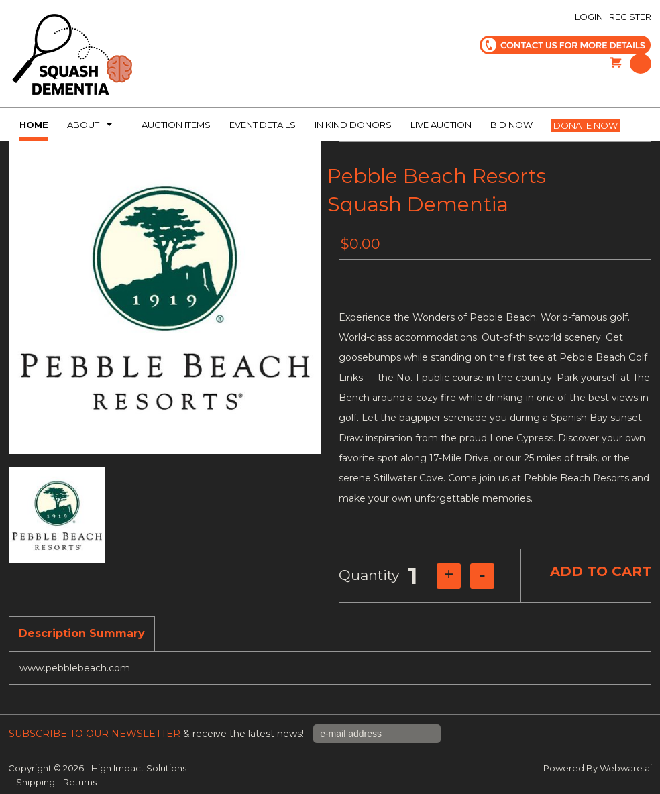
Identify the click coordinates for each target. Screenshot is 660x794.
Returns (80, 782)
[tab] (82, 634)
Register (630, 16)
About (83, 124)
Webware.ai (626, 767)
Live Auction (441, 124)
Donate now (585, 125)
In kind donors (353, 124)
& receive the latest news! (158, 734)
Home (33, 124)
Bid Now (511, 124)
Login (589, 16)
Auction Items (176, 124)
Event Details (262, 124)
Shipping (35, 782)
